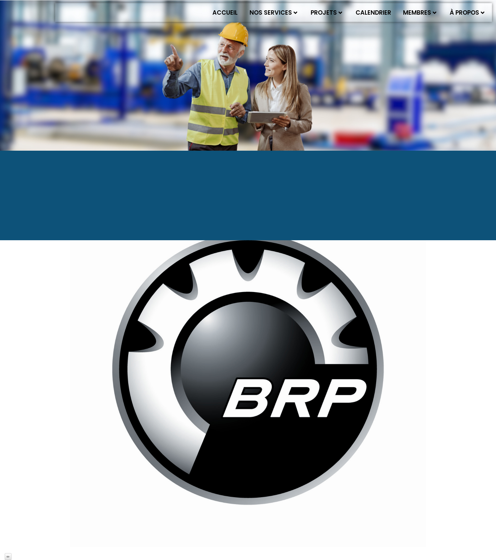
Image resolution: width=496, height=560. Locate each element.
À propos (467, 12)
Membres (419, 12)
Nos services (273, 12)
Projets (326, 12)
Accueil (225, 12)
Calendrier (373, 12)
